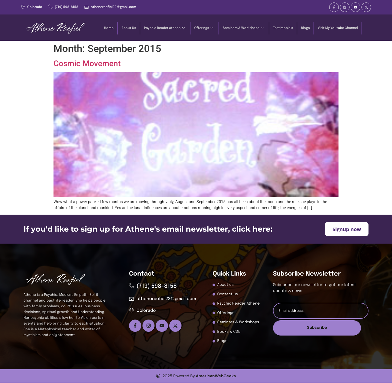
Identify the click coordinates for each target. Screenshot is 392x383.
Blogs (305, 28)
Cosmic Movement (87, 63)
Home (109, 28)
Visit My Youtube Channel (338, 28)
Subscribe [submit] (320, 328)
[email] (320, 311)
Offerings (203, 28)
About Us (129, 28)
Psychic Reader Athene (164, 28)
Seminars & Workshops (243, 28)
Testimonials (283, 28)
